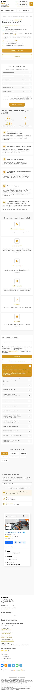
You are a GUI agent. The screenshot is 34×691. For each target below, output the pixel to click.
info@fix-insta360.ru (6, 637)
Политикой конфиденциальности (17, 488)
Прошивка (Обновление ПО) (8, 91)
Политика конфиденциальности (17, 677)
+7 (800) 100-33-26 (22, 5)
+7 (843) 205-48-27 (22, 2)
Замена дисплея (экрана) (8, 87)
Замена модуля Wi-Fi (7, 79)
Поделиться (2, 665)
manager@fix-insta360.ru (7, 641)
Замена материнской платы (8, 76)
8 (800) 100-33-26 (5, 633)
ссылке (7, 609)
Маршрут (9, 542)
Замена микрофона (6, 83)
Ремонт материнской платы (8, 72)
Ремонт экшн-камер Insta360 (8, 616)
